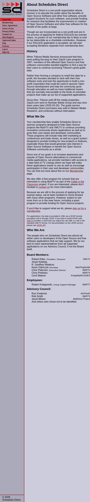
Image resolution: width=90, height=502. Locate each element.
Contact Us (7, 34)
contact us (44, 187)
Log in (5, 49)
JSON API (41, 225)
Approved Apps (9, 40)
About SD (6, 20)
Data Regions (8, 37)
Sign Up (5, 52)
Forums (5, 46)
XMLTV (30, 221)
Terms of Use (8, 29)
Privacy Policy (8, 31)
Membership (7, 23)
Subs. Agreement (9, 25)
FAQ (4, 43)
